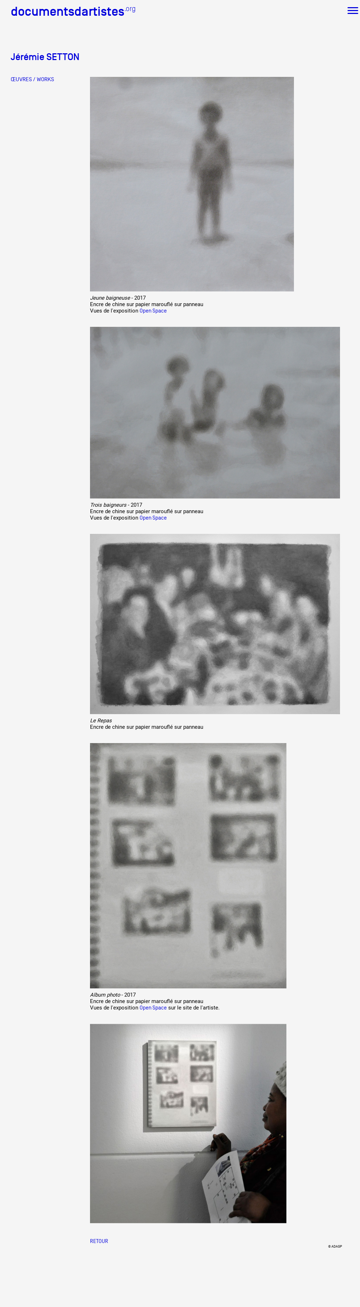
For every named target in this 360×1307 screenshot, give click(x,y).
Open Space (153, 311)
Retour (99, 1241)
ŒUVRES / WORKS (32, 79)
